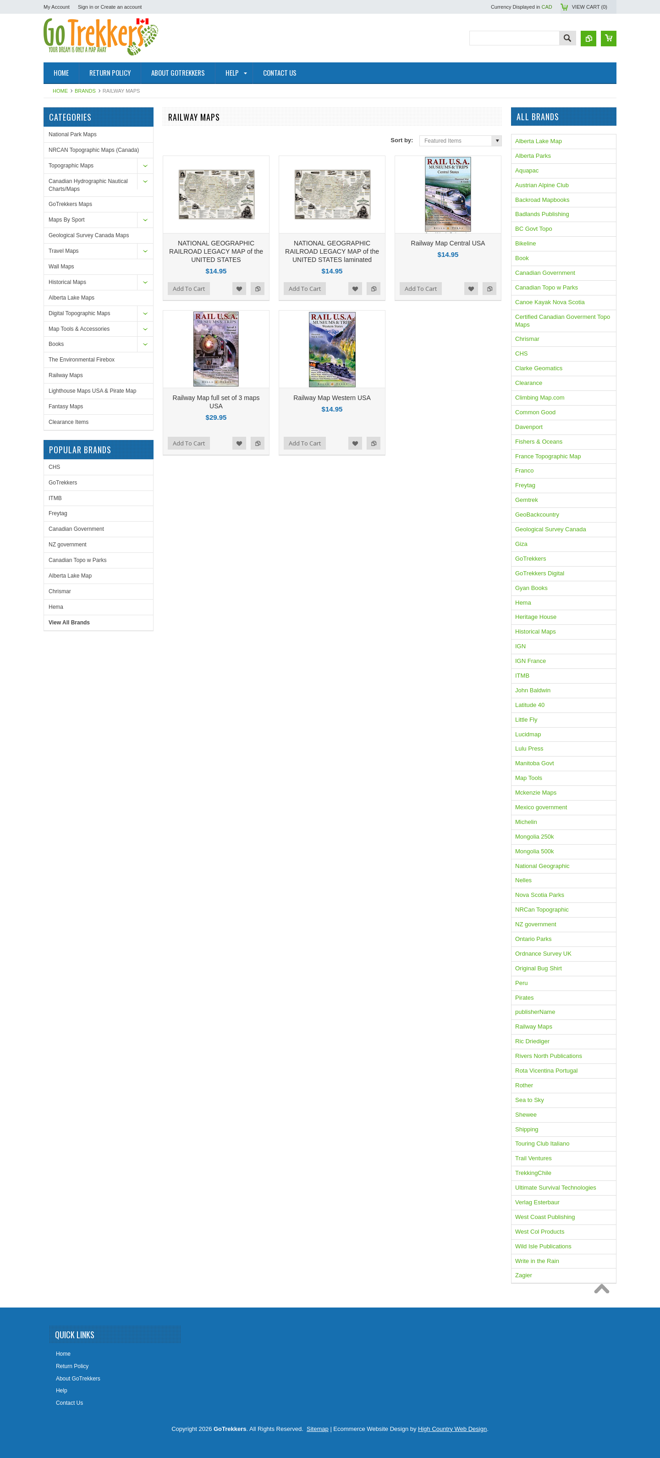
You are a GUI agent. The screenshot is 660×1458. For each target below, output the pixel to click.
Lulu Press (529, 748)
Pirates (524, 997)
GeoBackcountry (537, 514)
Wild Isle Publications (543, 1246)
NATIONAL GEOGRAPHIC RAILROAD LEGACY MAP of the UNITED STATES (216, 251)
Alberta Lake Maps (71, 298)
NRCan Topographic (542, 909)
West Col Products (539, 1231)
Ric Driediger (532, 1041)
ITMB (55, 498)
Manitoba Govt (534, 763)
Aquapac (527, 170)
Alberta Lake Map (70, 576)
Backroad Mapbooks (542, 199)
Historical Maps (67, 282)
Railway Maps (66, 375)
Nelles (523, 880)
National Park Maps (73, 134)
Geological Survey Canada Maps (89, 235)
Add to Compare (257, 288)
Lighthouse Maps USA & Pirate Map (92, 391)
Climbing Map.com (540, 397)
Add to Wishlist (239, 288)
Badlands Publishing (542, 214)
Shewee (526, 1114)
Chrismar (60, 591)
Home (60, 91)
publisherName (535, 1011)
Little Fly (526, 719)
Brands (85, 91)
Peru (521, 982)
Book (522, 258)
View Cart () (589, 7)
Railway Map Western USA (332, 397)
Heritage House (535, 616)
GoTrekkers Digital (539, 573)
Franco (524, 470)
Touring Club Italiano (542, 1143)
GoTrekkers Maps (70, 204)
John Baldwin (532, 690)
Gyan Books (531, 587)
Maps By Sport (67, 220)
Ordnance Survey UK (543, 953)
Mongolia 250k (534, 836)
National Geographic (542, 866)
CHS (54, 467)
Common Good (535, 412)
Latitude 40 (529, 704)
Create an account (121, 7)
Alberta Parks (533, 155)
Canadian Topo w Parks (78, 560)
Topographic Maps (71, 165)
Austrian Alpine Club (542, 185)
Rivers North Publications (548, 1055)
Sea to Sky (529, 1099)
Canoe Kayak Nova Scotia (550, 302)
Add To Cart (189, 288)
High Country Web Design (452, 1428)
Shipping (527, 1129)
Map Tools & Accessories (79, 329)
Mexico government (541, 807)
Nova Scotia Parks (539, 894)
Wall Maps (61, 266)
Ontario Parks (533, 938)
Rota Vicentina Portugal (546, 1070)
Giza (521, 543)
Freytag (58, 513)
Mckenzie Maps (535, 792)
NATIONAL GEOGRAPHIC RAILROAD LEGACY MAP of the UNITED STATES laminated (332, 251)
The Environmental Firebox (82, 359)
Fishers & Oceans (538, 441)
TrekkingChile (533, 1172)
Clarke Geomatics (538, 368)
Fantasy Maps (66, 406)
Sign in (86, 7)
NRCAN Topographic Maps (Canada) (94, 150)
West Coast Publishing (545, 1216)
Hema (56, 607)
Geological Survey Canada (550, 529)
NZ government (68, 544)
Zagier (523, 1275)
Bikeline (525, 243)
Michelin (526, 821)
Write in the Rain (537, 1261)
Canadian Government (76, 529)
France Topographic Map (548, 456)
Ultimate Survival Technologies (555, 1187)
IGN (520, 646)
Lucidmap (528, 734)
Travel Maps (64, 251)
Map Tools (528, 777)
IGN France (530, 660)
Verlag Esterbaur (537, 1202)
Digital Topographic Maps (79, 313)
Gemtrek (526, 499)
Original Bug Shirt (538, 968)
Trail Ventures (533, 1158)
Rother (524, 1085)
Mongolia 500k (534, 851)
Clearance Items (68, 422)
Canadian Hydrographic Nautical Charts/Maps (88, 185)
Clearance (528, 382)
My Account (57, 7)
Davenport (529, 426)
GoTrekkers (63, 482)
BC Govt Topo (533, 228)
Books (56, 344)
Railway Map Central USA (448, 243)
